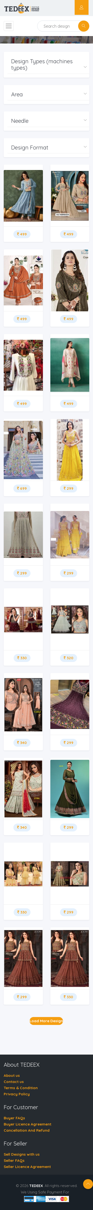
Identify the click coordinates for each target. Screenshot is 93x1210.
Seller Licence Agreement (27, 1166)
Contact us (14, 1081)
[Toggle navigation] (9, 26)
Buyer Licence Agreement (27, 1124)
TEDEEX (36, 1185)
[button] (48, 65)
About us (12, 1075)
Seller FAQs (14, 1160)
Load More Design (46, 1021)
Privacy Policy (17, 1094)
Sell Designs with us (22, 1154)
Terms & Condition (21, 1087)
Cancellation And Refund (27, 1130)
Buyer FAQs (14, 1118)
